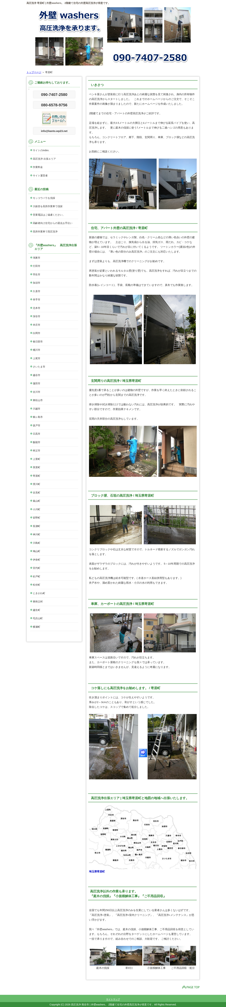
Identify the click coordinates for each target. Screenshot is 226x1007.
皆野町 (36, 517)
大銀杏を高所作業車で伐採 (48, 206)
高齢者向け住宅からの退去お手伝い (52, 223)
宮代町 (36, 568)
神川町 (36, 534)
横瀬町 (36, 626)
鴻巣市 (36, 257)
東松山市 (38, 400)
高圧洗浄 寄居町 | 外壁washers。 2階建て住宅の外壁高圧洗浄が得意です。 (68, 3)
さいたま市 (39, 366)
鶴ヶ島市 (38, 417)
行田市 (36, 266)
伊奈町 (36, 559)
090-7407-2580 (54, 94)
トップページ (33, 72)
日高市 (36, 433)
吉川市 (36, 391)
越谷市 (36, 375)
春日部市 (38, 341)
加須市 (36, 282)
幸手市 (36, 299)
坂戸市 (36, 425)
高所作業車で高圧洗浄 (45, 231)
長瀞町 (36, 526)
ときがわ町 (39, 593)
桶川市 (36, 349)
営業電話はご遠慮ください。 (49, 214)
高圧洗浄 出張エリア (44, 158)
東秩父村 (38, 601)
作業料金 (38, 167)
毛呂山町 (38, 618)
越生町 (36, 610)
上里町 (36, 459)
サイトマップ (113, 999)
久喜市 (36, 291)
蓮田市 (36, 383)
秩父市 (36, 450)
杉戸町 (36, 576)
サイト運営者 (40, 175)
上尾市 (36, 358)
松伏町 (36, 584)
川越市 (36, 408)
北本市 (36, 308)
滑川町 (36, 484)
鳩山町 (36, 551)
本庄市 (36, 324)
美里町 (36, 467)
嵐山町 (36, 500)
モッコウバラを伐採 (44, 198)
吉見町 (36, 492)
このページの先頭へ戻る (191, 987)
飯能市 (36, 442)
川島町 (36, 542)
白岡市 (36, 333)
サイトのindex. (41, 150)
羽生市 (36, 274)
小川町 (36, 509)
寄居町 (36, 475)
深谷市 (36, 316)
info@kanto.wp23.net (54, 130)
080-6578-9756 (54, 105)
